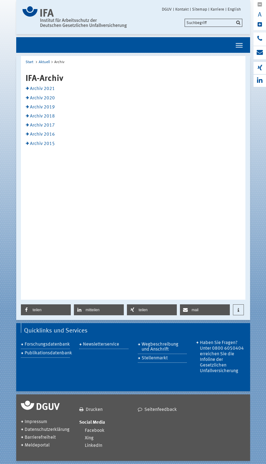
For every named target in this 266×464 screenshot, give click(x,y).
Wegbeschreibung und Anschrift (160, 347)
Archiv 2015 (42, 144)
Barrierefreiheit (40, 437)
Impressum (36, 422)
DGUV (167, 9)
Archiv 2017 (42, 125)
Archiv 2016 (42, 134)
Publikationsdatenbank (47, 353)
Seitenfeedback (160, 409)
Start (29, 62)
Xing (89, 438)
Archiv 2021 (42, 89)
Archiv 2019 (42, 107)
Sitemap (199, 9)
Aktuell (44, 62)
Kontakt (182, 9)
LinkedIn (93, 445)
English (234, 9)
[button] (46, 309)
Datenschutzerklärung (47, 429)
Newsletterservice (101, 344)
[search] (213, 23)
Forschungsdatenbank (47, 344)
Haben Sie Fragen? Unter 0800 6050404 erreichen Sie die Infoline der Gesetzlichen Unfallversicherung (222, 357)
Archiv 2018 (42, 116)
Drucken (94, 409)
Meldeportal (37, 445)
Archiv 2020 (42, 98)
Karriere (217, 9)
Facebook (94, 430)
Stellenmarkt (155, 358)
